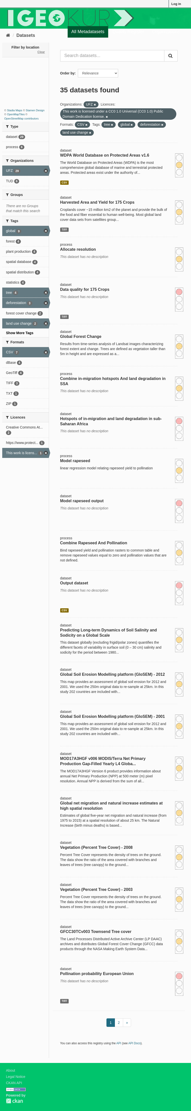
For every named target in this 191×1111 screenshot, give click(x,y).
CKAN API (14, 1083)
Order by (67, 73)
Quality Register (128, 31)
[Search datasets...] (112, 56)
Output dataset (74, 583)
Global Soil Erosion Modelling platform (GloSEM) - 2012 (112, 674)
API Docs (134, 1043)
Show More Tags (19, 333)
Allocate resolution (78, 249)
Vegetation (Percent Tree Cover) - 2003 (96, 889)
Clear (41, 52)
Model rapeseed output (82, 501)
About (10, 1070)
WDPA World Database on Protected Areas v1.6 (104, 155)
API (118, 1043)
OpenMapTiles (16, 114)
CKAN (14, 1101)
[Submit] (171, 56)
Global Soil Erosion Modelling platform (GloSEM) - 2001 (112, 716)
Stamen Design (35, 110)
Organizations (166, 31)
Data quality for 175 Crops (84, 289)
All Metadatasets (87, 31)
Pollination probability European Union (97, 974)
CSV (64, 182)
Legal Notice (15, 1077)
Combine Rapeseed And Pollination (93, 543)
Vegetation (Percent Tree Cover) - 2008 (96, 847)
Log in (176, 4)
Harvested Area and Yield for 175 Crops (97, 202)
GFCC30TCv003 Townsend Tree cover (96, 931)
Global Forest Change (80, 336)
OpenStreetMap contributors (21, 118)
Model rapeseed (75, 461)
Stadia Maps (14, 110)
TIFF (64, 229)
